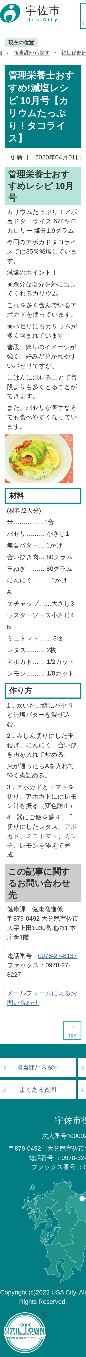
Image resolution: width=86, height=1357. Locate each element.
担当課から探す (32, 53)
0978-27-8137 (57, 955)
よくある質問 (37, 1089)
